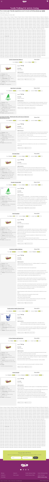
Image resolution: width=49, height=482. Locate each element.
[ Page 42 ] (18, 21)
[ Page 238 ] (2, 49)
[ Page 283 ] (25, 55)
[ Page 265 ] (34, 52)
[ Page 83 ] (39, 25)
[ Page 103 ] (24, 28)
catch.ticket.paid (7, 178)
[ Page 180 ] (11, 40)
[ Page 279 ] (7, 55)
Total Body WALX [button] (28, 174)
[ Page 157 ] (43, 36)
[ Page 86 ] (2, 27)
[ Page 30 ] (18, 19)
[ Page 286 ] (39, 55)
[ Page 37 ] (47, 19)
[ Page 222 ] (20, 46)
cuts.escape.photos (7, 84)
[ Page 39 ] (6, 21)
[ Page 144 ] (29, 34)
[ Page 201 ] (16, 43)
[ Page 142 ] (20, 34)
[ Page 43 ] (22, 21)
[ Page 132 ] (20, 33)
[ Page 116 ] (39, 30)
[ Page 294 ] (29, 56)
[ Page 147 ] (43, 34)
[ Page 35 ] (39, 19)
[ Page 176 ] (39, 39)
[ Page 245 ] (34, 49)
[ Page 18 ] (18, 18)
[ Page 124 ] (29, 31)
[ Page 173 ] (25, 39)
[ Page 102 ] (19, 28)
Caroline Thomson (20, 98)
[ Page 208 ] (2, 435)
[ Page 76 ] (10, 25)
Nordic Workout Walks (30, 475)
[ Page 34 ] (34, 19)
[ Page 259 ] (7, 52)
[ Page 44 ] (26, 21)
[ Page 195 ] (34, 42)
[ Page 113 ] (25, 30)
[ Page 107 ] (42, 28)
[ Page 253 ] (25, 50)
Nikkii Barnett (19, 318)
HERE (43, 11)
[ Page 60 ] (43, 22)
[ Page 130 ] (11, 33)
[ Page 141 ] (16, 34)
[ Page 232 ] (20, 47)
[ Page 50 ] (2, 22)
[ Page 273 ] (25, 53)
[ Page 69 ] (30, 24)
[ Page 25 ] (47, 18)
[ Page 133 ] (25, 33)
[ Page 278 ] (2, 55)
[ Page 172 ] (20, 39)
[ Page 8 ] (26, 407)
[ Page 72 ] (43, 24)
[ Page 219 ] (7, 46)
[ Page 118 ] (2, 31)
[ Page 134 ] (29, 33)
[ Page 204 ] (29, 43)
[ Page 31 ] (22, 19)
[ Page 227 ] (43, 46)
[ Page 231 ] (16, 47)
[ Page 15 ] (6, 18)
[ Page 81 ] (30, 25)
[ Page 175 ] (34, 39)
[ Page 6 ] (19, 407)
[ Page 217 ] (43, 435)
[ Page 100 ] (10, 28)
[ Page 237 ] (43, 47)
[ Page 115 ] (34, 30)
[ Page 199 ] (7, 43)
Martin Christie (20, 69)
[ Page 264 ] (29, 52)
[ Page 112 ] (20, 30)
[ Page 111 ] (16, 30)
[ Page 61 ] (47, 22)
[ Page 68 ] (26, 24)
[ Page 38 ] (2, 21)
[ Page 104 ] (28, 28)
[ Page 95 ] (39, 27)
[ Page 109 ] (7, 30)
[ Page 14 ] (2, 18)
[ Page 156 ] (39, 36)
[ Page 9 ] (30, 407)
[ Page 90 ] (18, 27)
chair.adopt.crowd (7, 239)
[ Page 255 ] (34, 50)
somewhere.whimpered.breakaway (6, 366)
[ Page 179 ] (7, 40)
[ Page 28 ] (10, 19)
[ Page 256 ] (39, 50)
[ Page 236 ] (39, 47)
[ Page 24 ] (43, 18)
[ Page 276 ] (39, 53)
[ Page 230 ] (11, 47)
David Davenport (20, 128)
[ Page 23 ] (39, 18)
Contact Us (3, 475)
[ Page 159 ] (7, 37)
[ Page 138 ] (2, 34)
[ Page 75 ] (6, 25)
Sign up (35, 457)
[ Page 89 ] (14, 27)
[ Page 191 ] (16, 42)
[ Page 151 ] (16, 36)
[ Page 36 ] (43, 19)
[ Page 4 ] (12, 407)
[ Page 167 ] (43, 37)
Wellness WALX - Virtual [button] (30, 79)
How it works (16, 475)
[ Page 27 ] (6, 19)
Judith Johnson (20, 348)
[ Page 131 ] (16, 33)
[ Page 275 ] (34, 53)
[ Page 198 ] (2, 43)
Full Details (21, 79)
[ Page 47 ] (39, 21)
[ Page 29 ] (14, 19)
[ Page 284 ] (29, 55)
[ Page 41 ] (14, 21)
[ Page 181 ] (16, 40)
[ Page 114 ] (29, 30)
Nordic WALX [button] (28, 147)
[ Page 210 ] (11, 435)
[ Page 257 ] (43, 50)
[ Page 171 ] (16, 39)
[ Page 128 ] (2, 33)
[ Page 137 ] (43, 33)
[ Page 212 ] (20, 435)
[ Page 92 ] (26, 27)
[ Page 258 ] (2, 52)
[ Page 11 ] (38, 407)
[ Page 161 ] (16, 37)
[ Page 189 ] (7, 42)
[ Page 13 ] (46, 407)
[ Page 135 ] (34, 33)
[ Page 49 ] (47, 21)
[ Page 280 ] (11, 55)
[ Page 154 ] (30, 36)
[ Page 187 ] (43, 40)
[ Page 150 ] (11, 36)
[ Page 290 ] (11, 56)
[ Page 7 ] (23, 407)
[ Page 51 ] (6, 22)
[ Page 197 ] (43, 42)
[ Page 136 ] (39, 33)
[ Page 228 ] (2, 47)
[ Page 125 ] (34, 31)
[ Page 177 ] (43, 39)
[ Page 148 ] (2, 36)
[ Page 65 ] (14, 24)
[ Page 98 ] (2, 28)
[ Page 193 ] (25, 42)
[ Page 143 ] (25, 34)
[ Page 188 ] (2, 42)
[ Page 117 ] (43, 30)
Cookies (9, 480)
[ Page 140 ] (11, 34)
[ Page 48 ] (43, 21)
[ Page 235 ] (34, 47)
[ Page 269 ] (7, 53)
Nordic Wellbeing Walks (43, 473)
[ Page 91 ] (22, 27)
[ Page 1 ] (1, 407)
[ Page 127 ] (43, 31)
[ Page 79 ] (22, 25)
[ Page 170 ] (11, 39)
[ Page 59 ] (39, 22)
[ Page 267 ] (43, 52)
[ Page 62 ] (2, 24)
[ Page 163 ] (25, 37)
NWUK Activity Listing (42, 477)
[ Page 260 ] (11, 52)
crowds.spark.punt (7, 397)
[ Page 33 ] (30, 19)
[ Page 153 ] (25, 36)
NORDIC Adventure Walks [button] (30, 107)
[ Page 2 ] (5, 407)
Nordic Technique (41, 475)
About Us (15, 473)
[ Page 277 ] (43, 53)
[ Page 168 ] (2, 39)
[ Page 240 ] (11, 49)
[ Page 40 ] (10, 21)
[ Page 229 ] (7, 47)
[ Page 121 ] (16, 31)
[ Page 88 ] (10, 27)
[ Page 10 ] (34, 407)
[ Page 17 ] (14, 18)
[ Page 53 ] (14, 22)
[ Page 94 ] (34, 27)
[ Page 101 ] (15, 28)
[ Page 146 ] (39, 34)
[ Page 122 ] (20, 31)
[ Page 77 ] (14, 25)
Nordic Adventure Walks (30, 473)
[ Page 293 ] (25, 56)
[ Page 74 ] (2, 25)
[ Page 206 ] (39, 43)
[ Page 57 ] (30, 22)
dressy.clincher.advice (8, 142)
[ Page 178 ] (2, 40)
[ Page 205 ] (34, 43)
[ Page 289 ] (7, 56)
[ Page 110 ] (11, 30)
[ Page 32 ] (26, 19)
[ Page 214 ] (29, 435)
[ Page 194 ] (29, 42)
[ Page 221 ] (16, 46)
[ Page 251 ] (16, 50)
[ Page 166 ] (39, 37)
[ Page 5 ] (16, 407)
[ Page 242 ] (20, 49)
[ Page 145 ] (34, 34)
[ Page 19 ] (22, 18)
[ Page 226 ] (39, 46)
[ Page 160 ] (11, 37)
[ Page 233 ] (25, 47)
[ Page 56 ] (26, 22)
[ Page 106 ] (38, 28)
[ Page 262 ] (20, 52)
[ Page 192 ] (20, 42)
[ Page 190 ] (11, 42)
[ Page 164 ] (29, 37)
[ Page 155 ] (34, 36)
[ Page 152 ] (21, 36)
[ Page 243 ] (25, 49)
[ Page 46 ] (34, 21)
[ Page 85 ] (47, 25)
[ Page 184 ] (29, 40)
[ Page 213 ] (25, 435)
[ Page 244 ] (29, 49)
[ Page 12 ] (42, 407)
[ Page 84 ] (43, 25)
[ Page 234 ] (29, 47)
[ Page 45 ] (30, 21)
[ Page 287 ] (43, 55)
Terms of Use (13, 480)
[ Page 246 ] (39, 49)
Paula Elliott (19, 259)
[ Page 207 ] (43, 43)
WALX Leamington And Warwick (23, 223)
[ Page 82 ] (34, 25)
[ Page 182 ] (20, 40)
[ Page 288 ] (2, 56)
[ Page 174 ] (29, 39)
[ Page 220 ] (11, 46)
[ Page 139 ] (7, 34)
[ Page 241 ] (16, 49)
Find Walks (3, 477)
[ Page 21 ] (30, 18)
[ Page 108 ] (2, 30)
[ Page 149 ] (7, 36)
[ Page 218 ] (2, 46)
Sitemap (2, 473)
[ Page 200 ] (11, 43)
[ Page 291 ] (16, 56)
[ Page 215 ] (34, 435)
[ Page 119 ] (7, 31)
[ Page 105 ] (33, 28)
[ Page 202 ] (20, 43)
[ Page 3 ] (9, 407)
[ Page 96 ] (43, 27)
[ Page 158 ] (2, 37)
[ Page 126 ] (39, 31)
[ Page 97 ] (47, 27)
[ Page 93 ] (30, 27)
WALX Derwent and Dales (22, 163)
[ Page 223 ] (25, 46)
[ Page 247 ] (43, 49)
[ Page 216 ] (39, 435)
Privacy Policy (5, 480)
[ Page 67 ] (22, 24)
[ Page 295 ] (34, 56)
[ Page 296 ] (39, 56)
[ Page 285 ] (34, 55)
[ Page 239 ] (7, 49)
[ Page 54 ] (18, 22)
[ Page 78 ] (18, 25)
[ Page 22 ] (34, 18)
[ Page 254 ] (29, 50)
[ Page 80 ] (26, 25)
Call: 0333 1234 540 (19, 480)
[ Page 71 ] (39, 24)
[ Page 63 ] (6, 24)
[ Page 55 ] (22, 22)
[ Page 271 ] (16, 53)
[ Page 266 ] (39, 52)
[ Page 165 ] (34, 37)
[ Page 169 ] (7, 39)
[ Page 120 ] (11, 31)
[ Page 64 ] (10, 24)
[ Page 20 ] (26, 18)
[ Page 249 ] (7, 50)
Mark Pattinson (20, 192)
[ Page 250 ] (11, 50)
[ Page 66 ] (18, 24)
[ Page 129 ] (7, 33)
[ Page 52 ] (10, 22)
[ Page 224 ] (29, 46)
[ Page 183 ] (25, 40)
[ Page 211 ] (16, 435)
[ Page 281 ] (16, 55)
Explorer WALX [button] (28, 366)
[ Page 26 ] (2, 19)
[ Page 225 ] (34, 46)
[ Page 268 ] (2, 53)
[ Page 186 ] (39, 40)
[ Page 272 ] (20, 53)
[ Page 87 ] (6, 27)
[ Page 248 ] (2, 50)
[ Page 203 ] (25, 43)
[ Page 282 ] (20, 55)
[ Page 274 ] (29, 53)
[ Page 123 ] (25, 31)
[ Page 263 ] (25, 52)
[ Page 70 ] (34, 24)
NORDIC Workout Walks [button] (29, 332)
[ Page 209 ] (7, 435)
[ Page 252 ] (20, 50)
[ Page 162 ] (20, 37)
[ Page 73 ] (47, 24)
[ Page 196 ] (39, 42)
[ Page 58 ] (34, 22)
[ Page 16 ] (10, 18)
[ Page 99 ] (6, 28)
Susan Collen (19, 382)
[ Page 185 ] (34, 40)
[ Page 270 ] (11, 53)
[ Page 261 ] (16, 52)
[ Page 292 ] (20, 56)
